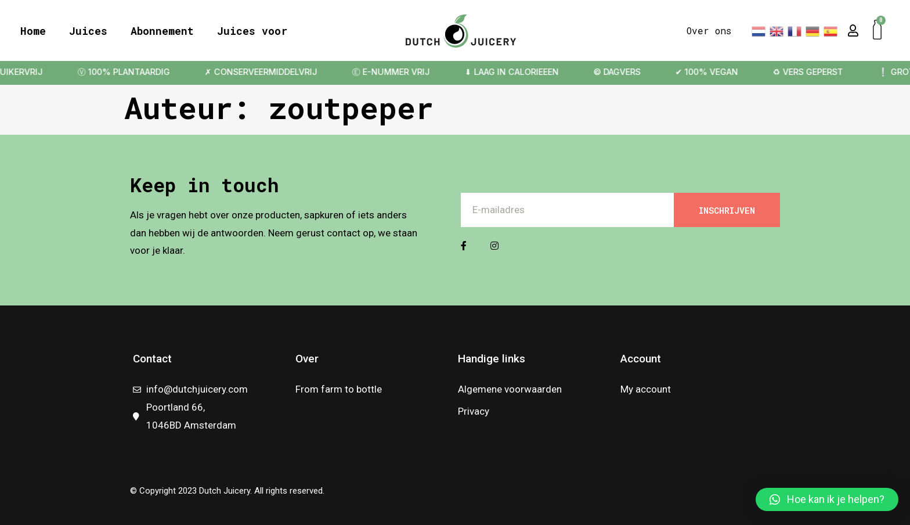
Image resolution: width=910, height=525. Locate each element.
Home (33, 31)
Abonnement (162, 31)
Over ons (709, 30)
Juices (88, 31)
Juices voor (252, 31)
